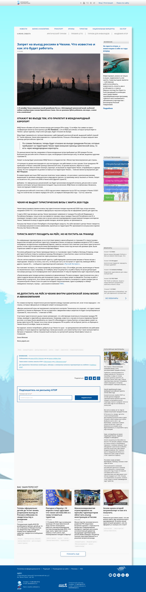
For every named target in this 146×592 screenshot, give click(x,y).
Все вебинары (111, 295)
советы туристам (118, 525)
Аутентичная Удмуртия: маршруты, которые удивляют (115, 260)
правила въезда (79, 542)
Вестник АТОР (109, 169)
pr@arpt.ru (36, 583)
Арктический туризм (69, 34)
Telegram (94, 3)
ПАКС (62, 283)
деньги (91, 540)
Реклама (69, 565)
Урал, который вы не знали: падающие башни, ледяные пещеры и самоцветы (113, 432)
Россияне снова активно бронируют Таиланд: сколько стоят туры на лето (116, 458)
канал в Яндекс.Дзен (55, 357)
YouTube (84, 3)
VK (88, 3)
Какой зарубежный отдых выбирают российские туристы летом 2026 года (114, 387)
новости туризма (22, 539)
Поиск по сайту (123, 3)
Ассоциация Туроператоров (25, 2)
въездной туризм (80, 538)
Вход (101, 3)
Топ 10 (107, 194)
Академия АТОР (122, 34)
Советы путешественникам (114, 177)
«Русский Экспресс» (71, 264)
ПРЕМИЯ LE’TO (86, 34)
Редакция (43, 565)
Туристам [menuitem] (83, 29)
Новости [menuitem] (23, 29)
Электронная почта (25, 391)
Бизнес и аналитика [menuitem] (40, 29)
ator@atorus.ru (32, 580)
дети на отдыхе (36, 537)
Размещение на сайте (56, 565)
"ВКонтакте (48, 360)
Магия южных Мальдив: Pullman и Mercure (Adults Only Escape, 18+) (115, 251)
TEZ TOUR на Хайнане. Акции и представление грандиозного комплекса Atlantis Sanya (114, 279)
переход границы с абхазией (32, 535)
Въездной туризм (91, 538)
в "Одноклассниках (60, 360)
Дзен (81, 3)
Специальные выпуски (112, 160)
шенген (51, 349)
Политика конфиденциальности (27, 565)
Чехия (19, 349)
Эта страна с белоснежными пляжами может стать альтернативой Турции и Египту (114, 364)
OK (91, 3)
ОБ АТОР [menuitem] (123, 29)
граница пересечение (41, 349)
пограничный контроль (77, 349)
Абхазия (20, 535)
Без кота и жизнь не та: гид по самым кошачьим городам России (115, 407)
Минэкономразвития (81, 540)
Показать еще (73, 550)
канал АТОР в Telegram (37, 357)
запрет (57, 349)
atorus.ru (111, 590)
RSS (75, 565)
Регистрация (109, 3)
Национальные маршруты (114, 186)
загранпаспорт (65, 537)
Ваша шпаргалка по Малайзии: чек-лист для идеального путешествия (116, 289)
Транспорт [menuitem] (58, 29)
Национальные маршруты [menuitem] (104, 29)
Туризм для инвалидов (104, 34)
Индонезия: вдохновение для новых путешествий (116, 269)
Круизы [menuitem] (71, 29)
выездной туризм (28, 349)
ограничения (64, 349)
